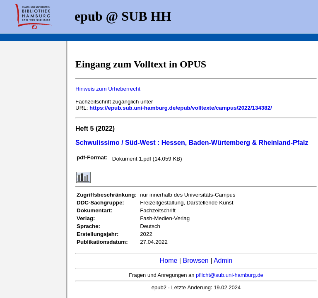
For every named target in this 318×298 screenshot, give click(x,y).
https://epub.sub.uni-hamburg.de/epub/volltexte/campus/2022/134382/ (180, 108)
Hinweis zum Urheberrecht (107, 89)
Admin (223, 260)
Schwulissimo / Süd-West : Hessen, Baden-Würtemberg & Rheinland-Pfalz (191, 142)
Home (169, 260)
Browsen (195, 260)
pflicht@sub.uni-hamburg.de (229, 275)
